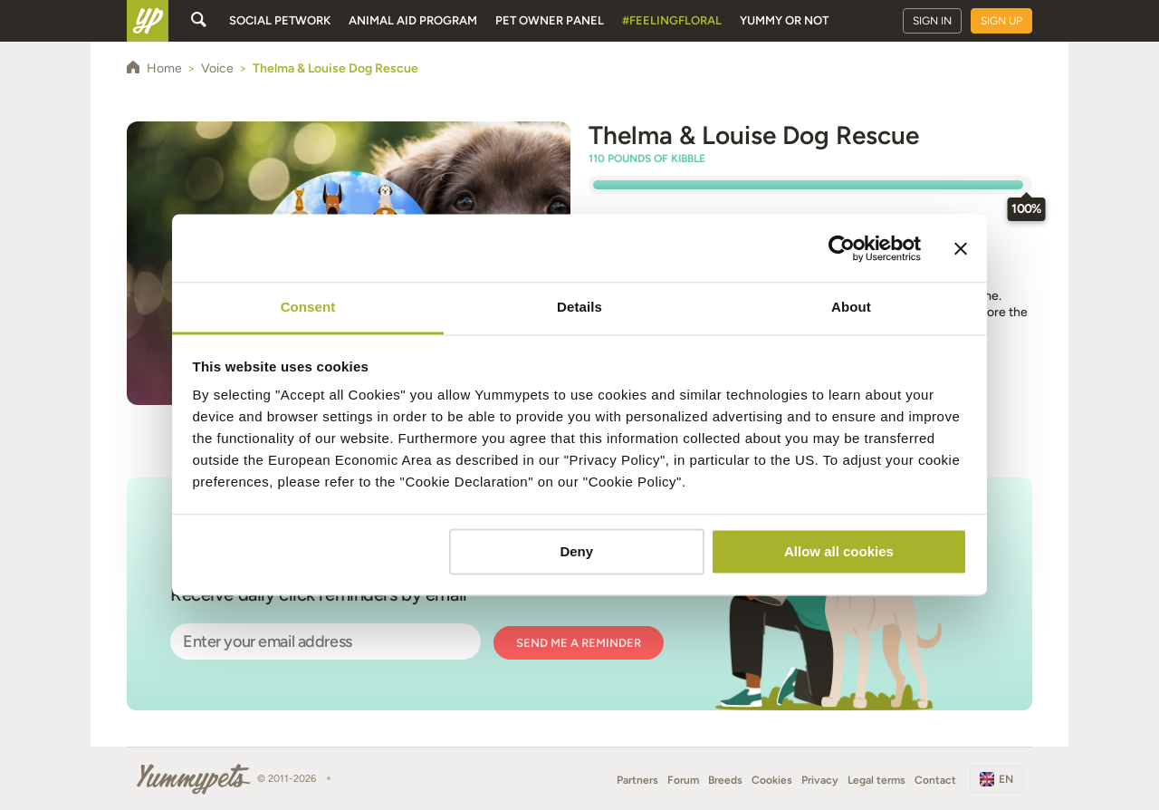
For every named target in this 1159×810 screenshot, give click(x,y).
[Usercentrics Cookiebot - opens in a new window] (841, 248)
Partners (637, 780)
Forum (683, 780)
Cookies (772, 780)
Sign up (1001, 20)
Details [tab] (579, 306)
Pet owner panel (549, 20)
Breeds (725, 780)
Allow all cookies (839, 551)
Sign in (932, 20)
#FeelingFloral (672, 20)
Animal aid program (413, 20)
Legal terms (876, 780)
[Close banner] (960, 248)
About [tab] (851, 306)
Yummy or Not (784, 20)
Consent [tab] (308, 306)
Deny (576, 551)
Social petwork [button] (279, 20)
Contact (935, 780)
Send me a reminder (578, 643)
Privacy (819, 780)
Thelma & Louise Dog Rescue (754, 135)
